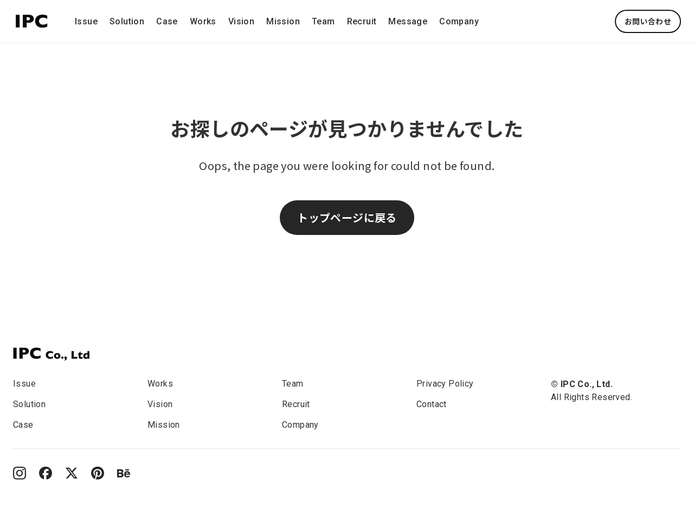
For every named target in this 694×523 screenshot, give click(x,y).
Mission (283, 21)
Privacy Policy (445, 383)
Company (459, 21)
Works (203, 21)
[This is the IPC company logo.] (31, 19)
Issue (86, 21)
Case (167, 21)
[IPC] (51, 354)
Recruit (362, 21)
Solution (127, 21)
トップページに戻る (347, 217)
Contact (431, 404)
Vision (241, 21)
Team (323, 21)
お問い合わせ (648, 21)
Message (407, 21)
